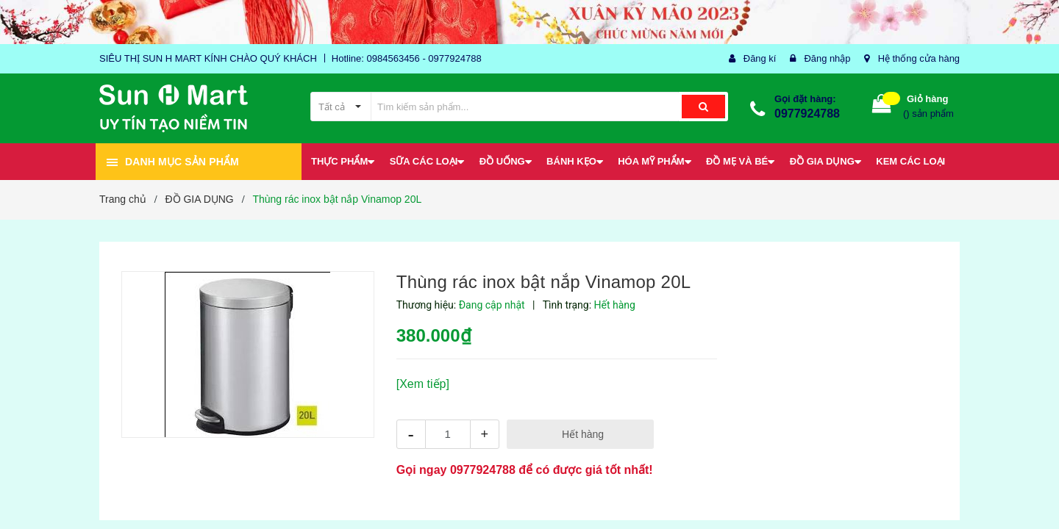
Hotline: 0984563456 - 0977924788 (407, 58)
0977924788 (807, 113)
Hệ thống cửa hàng (918, 58)
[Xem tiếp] (422, 384)
